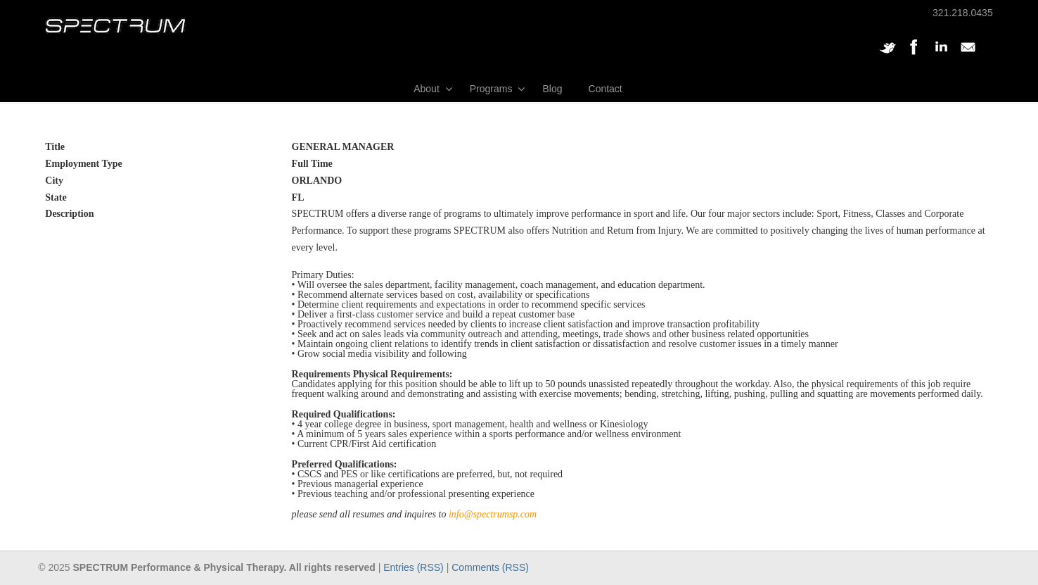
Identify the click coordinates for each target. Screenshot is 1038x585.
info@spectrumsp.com (493, 514)
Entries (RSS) (413, 567)
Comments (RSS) (490, 567)
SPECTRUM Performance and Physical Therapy (115, 26)
